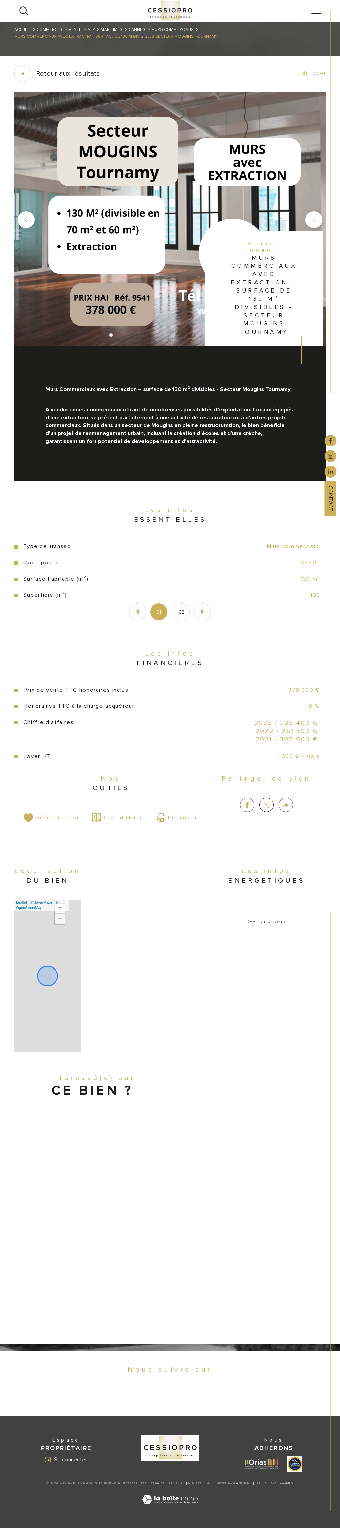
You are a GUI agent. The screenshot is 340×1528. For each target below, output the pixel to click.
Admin (221, 1483)
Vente (75, 29)
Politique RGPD (266, 1483)
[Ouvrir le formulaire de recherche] (24, 11)
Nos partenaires (240, 1483)
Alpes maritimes (105, 29)
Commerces (49, 29)
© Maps (41, 902)
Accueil (22, 29)
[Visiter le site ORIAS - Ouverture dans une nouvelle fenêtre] (261, 1464)
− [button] (60, 919)
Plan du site (176, 1483)
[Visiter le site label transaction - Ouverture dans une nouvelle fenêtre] (294, 1464)
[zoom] (170, 344)
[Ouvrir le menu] (316, 11)
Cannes (137, 29)
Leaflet (21, 902)
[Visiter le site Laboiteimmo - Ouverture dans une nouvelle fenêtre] (170, 1507)
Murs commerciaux (172, 29)
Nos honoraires (153, 1483)
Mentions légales (201, 1483)
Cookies (286, 1483)
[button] (313, 219)
